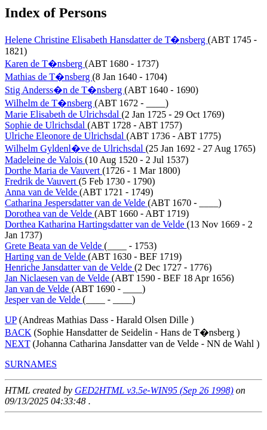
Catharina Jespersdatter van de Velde (76, 203)
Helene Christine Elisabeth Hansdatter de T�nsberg (106, 40)
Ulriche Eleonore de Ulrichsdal (65, 136)
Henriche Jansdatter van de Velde (69, 267)
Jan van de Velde (38, 289)
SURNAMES (31, 364)
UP (11, 320)
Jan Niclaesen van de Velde (58, 278)
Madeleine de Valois (45, 160)
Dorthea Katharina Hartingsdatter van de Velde (95, 224)
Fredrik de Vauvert (42, 181)
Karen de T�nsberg (45, 64)
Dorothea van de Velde (49, 213)
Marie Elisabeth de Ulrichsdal (63, 114)
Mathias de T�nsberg (49, 77)
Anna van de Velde (42, 192)
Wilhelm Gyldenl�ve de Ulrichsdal (75, 148)
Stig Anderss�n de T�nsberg (64, 90)
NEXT (17, 344)
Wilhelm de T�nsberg (49, 103)
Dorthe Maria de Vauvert (53, 170)
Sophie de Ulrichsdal (46, 125)
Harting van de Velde (46, 256)
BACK (18, 332)
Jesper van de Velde (43, 299)
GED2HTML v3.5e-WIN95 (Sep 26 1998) (154, 390)
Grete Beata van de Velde (54, 246)
